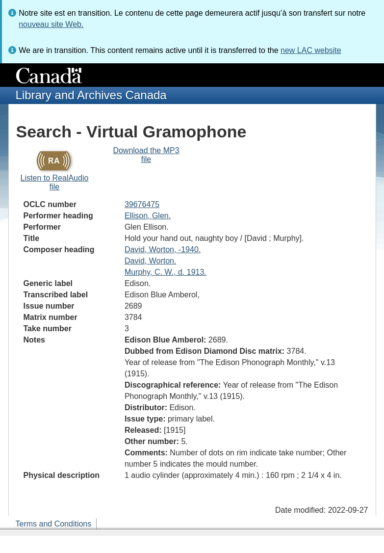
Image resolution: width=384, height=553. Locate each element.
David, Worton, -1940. (163, 249)
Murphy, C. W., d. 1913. (165, 272)
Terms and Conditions (54, 524)
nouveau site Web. (51, 24)
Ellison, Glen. (148, 215)
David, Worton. (151, 261)
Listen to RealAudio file (55, 182)
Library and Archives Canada (91, 95)
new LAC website (311, 50)
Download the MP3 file (146, 154)
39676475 (142, 204)
